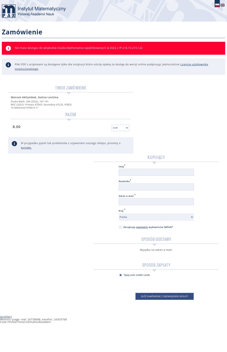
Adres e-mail (146, 129)
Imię (141, 100)
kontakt (50, 155)
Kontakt (193, 342)
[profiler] (6, 253)
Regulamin (208, 342)
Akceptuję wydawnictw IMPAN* (163, 162)
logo (41, 12)
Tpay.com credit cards (156, 211)
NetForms (224, 342)
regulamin (161, 160)
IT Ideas (220, 342)
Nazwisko (144, 114)
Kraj (141, 144)
